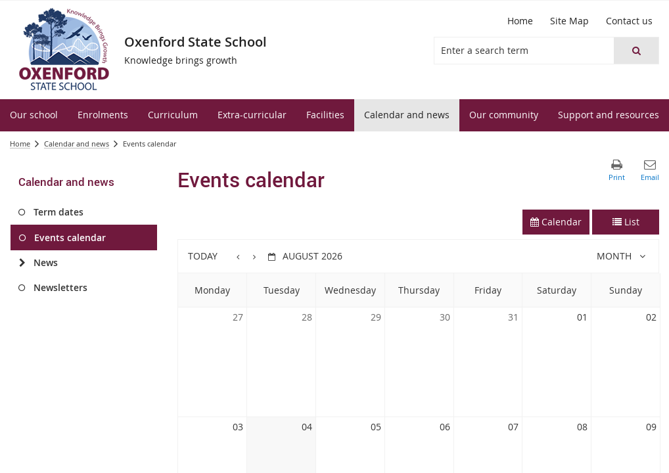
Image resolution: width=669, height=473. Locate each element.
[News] (22, 263)
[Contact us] (629, 21)
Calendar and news (76, 143)
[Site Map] (569, 21)
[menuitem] (34, 115)
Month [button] (614, 256)
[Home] (520, 21)
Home (20, 143)
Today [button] (203, 256)
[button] (636, 50)
